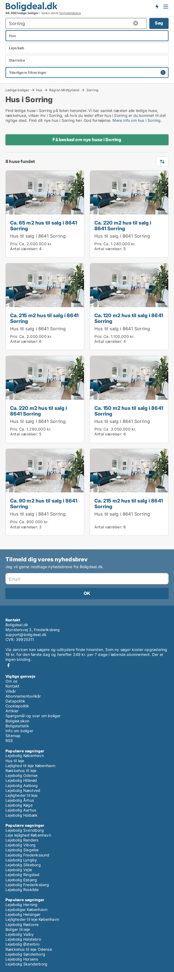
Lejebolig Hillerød (21, 780)
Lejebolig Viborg (20, 845)
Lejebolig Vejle (18, 869)
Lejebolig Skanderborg (26, 964)
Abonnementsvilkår (23, 696)
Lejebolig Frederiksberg (27, 884)
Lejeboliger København (26, 909)
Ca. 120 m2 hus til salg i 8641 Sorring (128, 318)
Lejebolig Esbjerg (21, 879)
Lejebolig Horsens (21, 959)
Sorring (92, 90)
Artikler (12, 710)
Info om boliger (19, 730)
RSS (9, 740)
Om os (11, 681)
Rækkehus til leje (20, 770)
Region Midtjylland (64, 90)
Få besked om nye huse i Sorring (87, 139)
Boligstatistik (17, 725)
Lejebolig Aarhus (20, 810)
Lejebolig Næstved (22, 790)
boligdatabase (70, 13)
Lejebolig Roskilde (22, 889)
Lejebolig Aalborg (21, 785)
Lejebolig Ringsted (22, 874)
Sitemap (13, 735)
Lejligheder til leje (21, 795)
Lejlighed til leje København (30, 765)
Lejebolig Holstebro (23, 939)
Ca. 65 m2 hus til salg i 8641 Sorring (43, 225)
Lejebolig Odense (21, 775)
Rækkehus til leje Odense (28, 949)
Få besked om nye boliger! (156, 6)
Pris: (14, 243)
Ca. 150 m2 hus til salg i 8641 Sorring (128, 411)
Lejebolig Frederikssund (27, 855)
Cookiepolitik (17, 706)
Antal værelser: (24, 248)
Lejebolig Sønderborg (25, 954)
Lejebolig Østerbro (22, 944)
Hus (39, 90)
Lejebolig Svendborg (24, 830)
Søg (159, 23)
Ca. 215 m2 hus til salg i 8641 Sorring (44, 318)
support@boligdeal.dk (26, 634)
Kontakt (12, 686)
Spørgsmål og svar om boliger (33, 715)
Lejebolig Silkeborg (23, 864)
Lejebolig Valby (19, 934)
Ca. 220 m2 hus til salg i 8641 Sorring (122, 225)
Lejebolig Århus (19, 800)
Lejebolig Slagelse (22, 849)
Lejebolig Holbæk (21, 815)
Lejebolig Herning (21, 904)
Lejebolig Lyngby (21, 860)
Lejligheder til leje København (32, 919)
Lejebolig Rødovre (22, 924)
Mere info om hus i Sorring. (137, 120)
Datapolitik (15, 701)
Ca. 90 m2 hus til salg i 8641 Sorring (43, 503)
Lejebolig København (24, 755)
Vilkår (10, 691)
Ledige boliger (17, 90)
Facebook (8, 665)
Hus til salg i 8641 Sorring (38, 236)
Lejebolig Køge (19, 805)
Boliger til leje (17, 929)
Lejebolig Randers (21, 840)
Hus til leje (14, 760)
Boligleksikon (17, 721)
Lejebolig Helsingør (22, 914)
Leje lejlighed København (28, 835)
